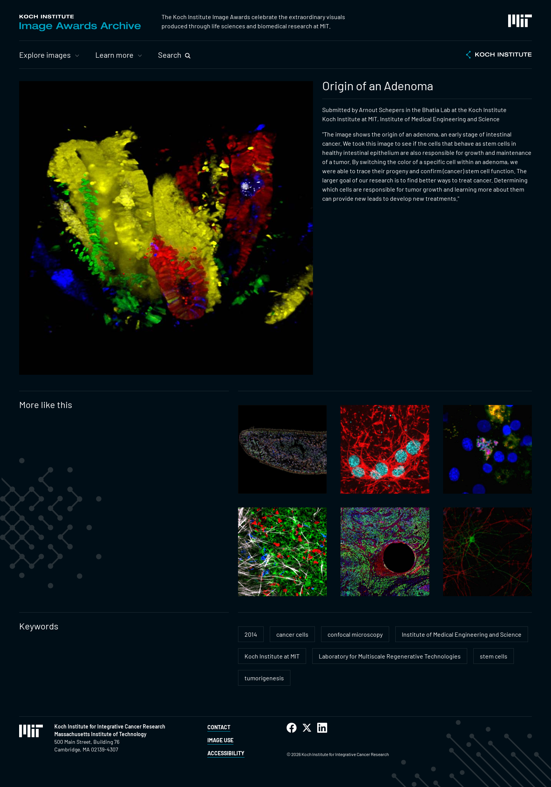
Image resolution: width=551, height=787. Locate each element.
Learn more (114, 54)
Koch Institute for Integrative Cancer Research (109, 726)
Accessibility (226, 753)
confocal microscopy (355, 634)
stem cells (493, 656)
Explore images (45, 54)
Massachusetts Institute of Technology (100, 734)
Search (169, 54)
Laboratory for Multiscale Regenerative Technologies (390, 656)
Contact (218, 727)
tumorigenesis (264, 677)
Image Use (220, 740)
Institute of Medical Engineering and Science (462, 634)
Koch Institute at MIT (272, 656)
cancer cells (292, 634)
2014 (251, 634)
